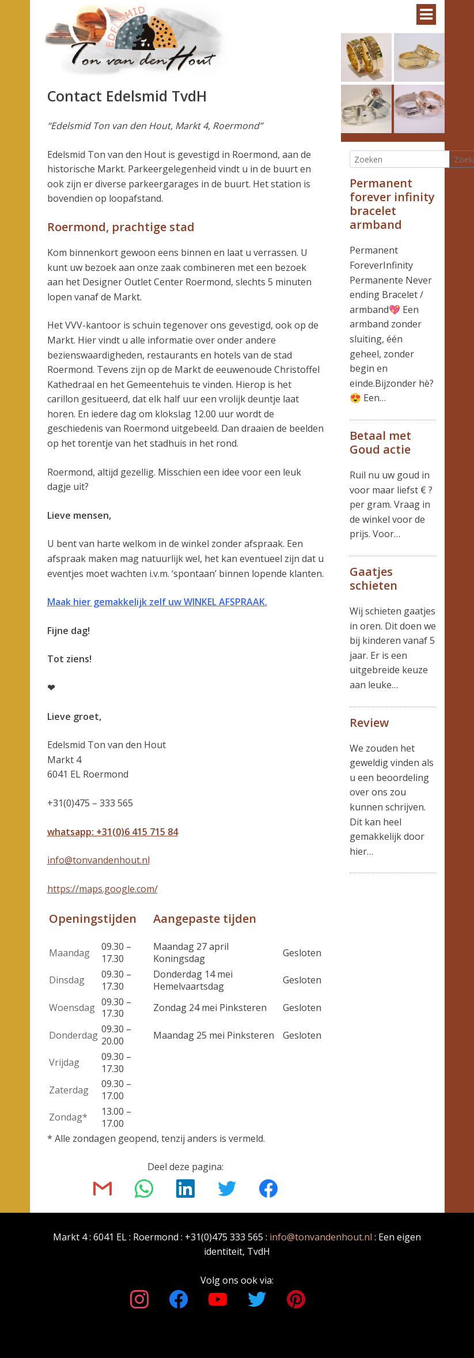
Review (369, 722)
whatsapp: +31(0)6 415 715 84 (112, 831)
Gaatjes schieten (373, 578)
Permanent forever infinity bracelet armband (392, 203)
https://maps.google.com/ (102, 888)
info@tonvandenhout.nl (98, 860)
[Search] (400, 159)
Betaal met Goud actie (380, 442)
